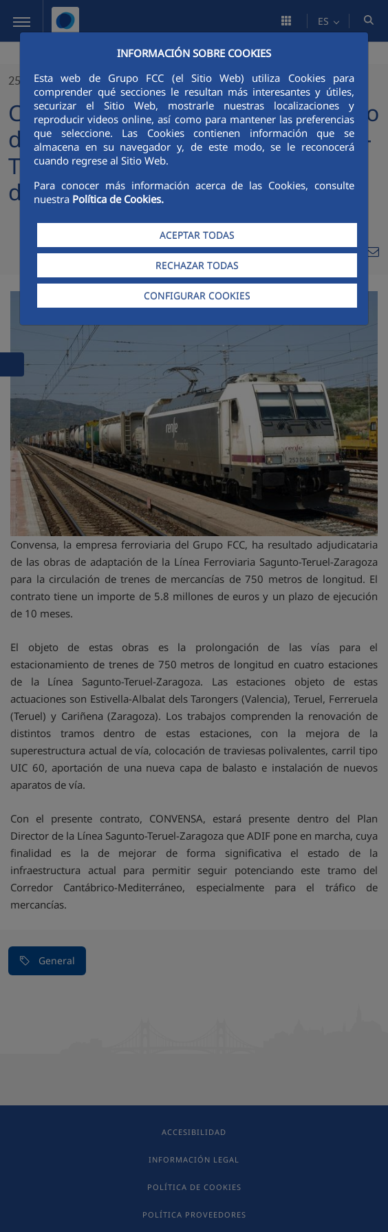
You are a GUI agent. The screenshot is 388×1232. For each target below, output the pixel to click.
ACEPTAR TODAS (197, 235)
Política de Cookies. (118, 199)
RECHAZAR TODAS (197, 265)
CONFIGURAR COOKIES (197, 295)
